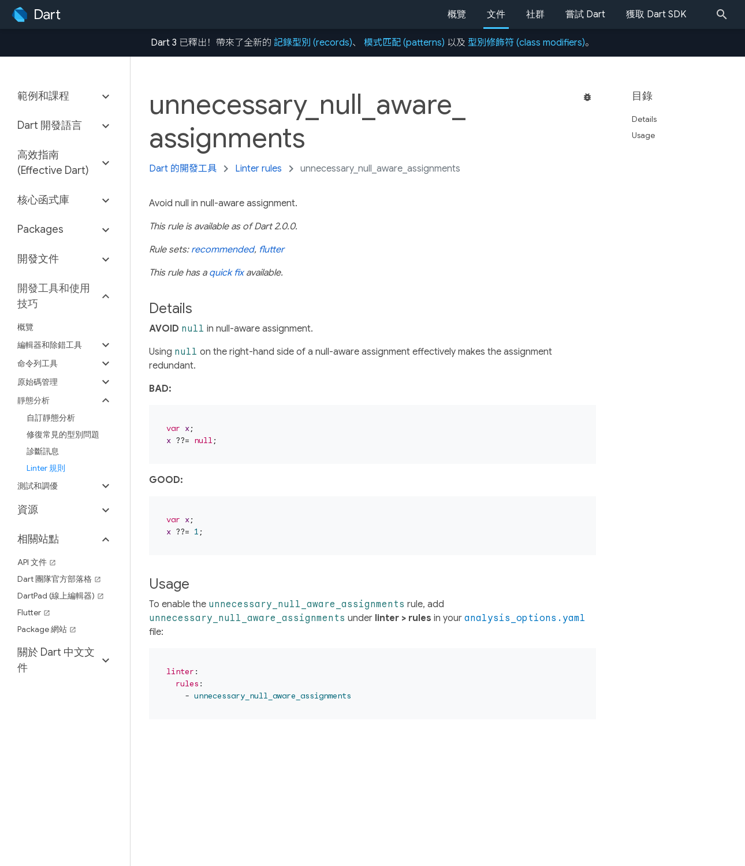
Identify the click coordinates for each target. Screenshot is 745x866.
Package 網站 (46, 629)
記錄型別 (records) (313, 43)
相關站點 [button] (38, 539)
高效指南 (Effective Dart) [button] (53, 162)
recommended (222, 249)
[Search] (725, 14)
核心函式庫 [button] (43, 200)
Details (649, 119)
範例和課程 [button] (43, 96)
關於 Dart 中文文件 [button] (56, 660)
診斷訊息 (43, 451)
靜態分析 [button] (33, 400)
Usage (648, 135)
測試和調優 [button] (37, 486)
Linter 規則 (46, 468)
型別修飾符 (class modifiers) (526, 43)
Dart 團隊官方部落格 (59, 579)
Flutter (33, 612)
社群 (535, 14)
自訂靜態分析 (51, 417)
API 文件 (36, 562)
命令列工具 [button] (37, 363)
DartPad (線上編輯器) (60, 595)
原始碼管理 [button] (37, 382)
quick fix (226, 272)
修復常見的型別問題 (63, 434)
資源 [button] (27, 509)
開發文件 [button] (38, 258)
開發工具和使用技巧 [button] (53, 296)
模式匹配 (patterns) (404, 43)
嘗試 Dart (585, 14)
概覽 (457, 14)
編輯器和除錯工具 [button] (49, 345)
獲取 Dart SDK (656, 14)
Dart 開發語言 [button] (49, 125)
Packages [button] (40, 229)
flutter (271, 249)
